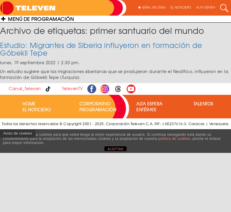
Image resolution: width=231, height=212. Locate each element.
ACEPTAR (115, 149)
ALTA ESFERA (205, 7)
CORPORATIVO (95, 104)
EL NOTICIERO (181, 7)
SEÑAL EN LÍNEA (152, 7)
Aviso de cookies (17, 133)
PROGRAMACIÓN (97, 109)
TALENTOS (203, 104)
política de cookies (174, 139)
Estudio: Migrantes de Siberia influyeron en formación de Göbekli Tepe (101, 49)
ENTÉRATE (146, 109)
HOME (29, 104)
